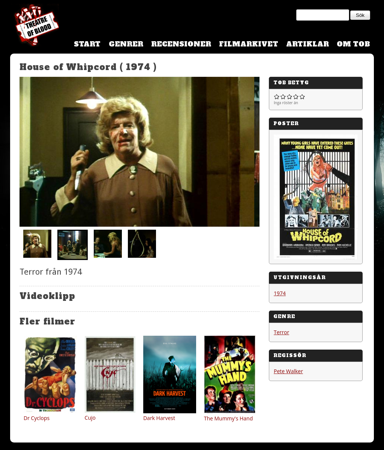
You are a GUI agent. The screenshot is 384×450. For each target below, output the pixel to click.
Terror (281, 332)
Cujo (90, 417)
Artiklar (307, 44)
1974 (280, 293)
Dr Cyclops (37, 418)
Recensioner (181, 44)
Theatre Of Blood (34, 26)
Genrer (126, 44)
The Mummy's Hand (228, 418)
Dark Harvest (159, 418)
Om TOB (353, 44)
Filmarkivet (248, 44)
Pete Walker (288, 371)
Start (87, 44)
